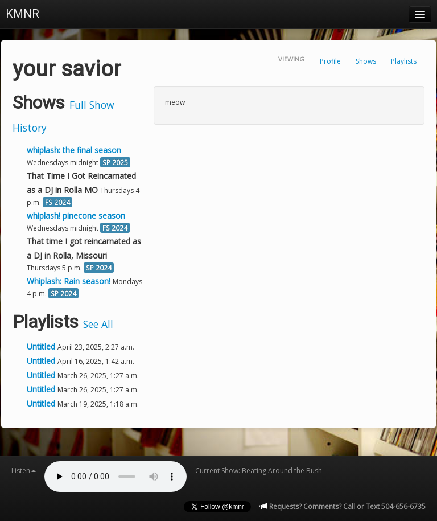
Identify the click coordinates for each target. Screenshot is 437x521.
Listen (23, 470)
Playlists (404, 61)
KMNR (22, 13)
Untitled (42, 346)
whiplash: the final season (74, 150)
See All (98, 324)
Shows (366, 61)
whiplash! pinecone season (76, 215)
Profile (330, 61)
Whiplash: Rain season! (68, 281)
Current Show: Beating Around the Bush (258, 470)
